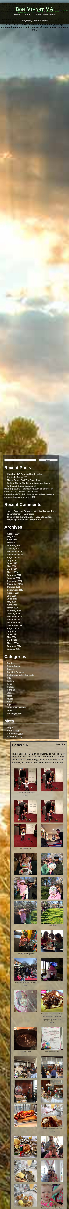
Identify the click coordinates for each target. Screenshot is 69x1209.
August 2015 (13, 593)
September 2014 (15, 625)
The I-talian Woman (16, 707)
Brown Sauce (13, 666)
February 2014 (14, 646)
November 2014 (15, 619)
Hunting (11, 690)
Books (10, 663)
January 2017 (13, 548)
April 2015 (12, 605)
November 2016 (15, 554)
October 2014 (13, 622)
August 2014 (13, 628)
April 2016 (12, 569)
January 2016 (13, 578)
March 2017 (13, 542)
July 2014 (11, 631)
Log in (10, 727)
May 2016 (11, 566)
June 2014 (12, 634)
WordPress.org (14, 736)
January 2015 (13, 613)
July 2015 (11, 596)
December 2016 (14, 551)
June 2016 (12, 563)
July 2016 (11, 560)
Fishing (10, 681)
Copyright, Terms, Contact (34, 20)
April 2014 (12, 640)
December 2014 (14, 616)
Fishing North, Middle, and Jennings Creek (28, 483)
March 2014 (13, 643)
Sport (9, 701)
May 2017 (11, 536)
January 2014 (13, 649)
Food (9, 684)
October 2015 (13, 587)
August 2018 (13, 534)
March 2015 (13, 608)
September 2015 (15, 590)
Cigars (10, 669)
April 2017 (12, 539)
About (28, 14)
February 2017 (14, 545)
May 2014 (11, 637)
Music (10, 699)
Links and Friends (45, 14)
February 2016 (14, 575)
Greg (9, 517)
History (10, 687)
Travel (10, 710)
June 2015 (12, 599)
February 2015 (14, 611)
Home (17, 14)
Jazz (9, 693)
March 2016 (13, 572)
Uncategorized (14, 713)
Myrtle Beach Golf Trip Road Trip (23, 480)
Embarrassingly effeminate (20, 675)
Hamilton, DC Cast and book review (24, 474)
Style (9, 704)
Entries (13, 730)
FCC (9, 678)
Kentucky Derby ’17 (17, 477)
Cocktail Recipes (15, 672)
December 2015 (14, 581)
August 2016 (13, 557)
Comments (15, 733)
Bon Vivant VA (34, 9)
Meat (9, 696)
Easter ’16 (20, 745)
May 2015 (11, 602)
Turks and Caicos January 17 (21, 486)
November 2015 (15, 584)
